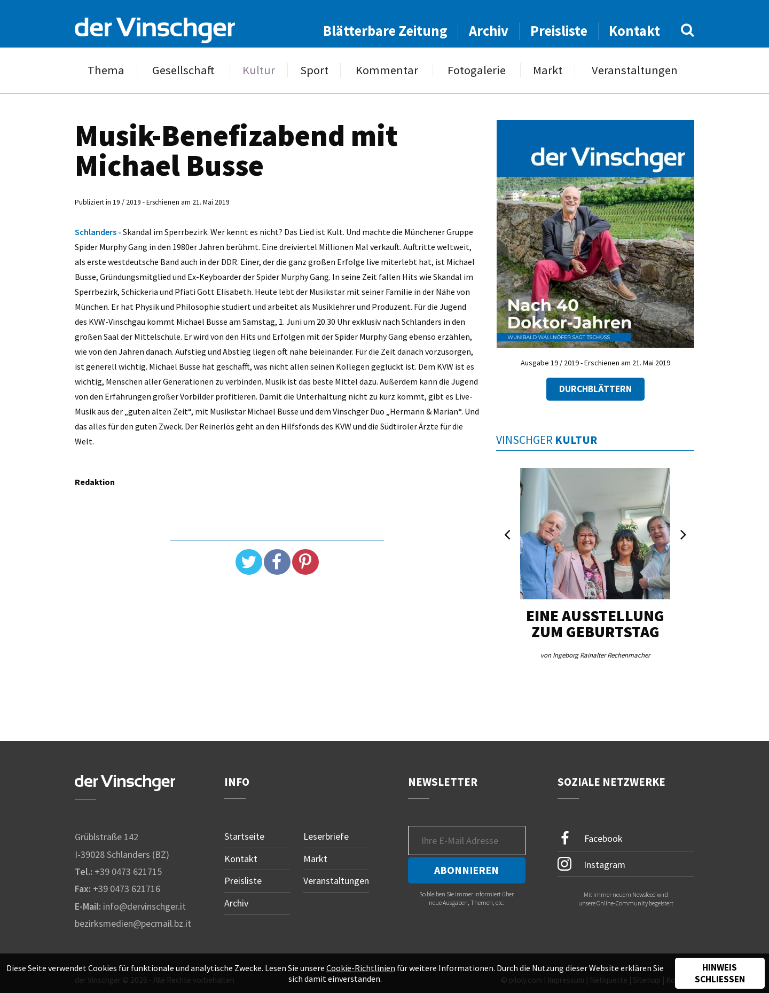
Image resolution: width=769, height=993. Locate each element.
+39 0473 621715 (128, 871)
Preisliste (558, 31)
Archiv (488, 31)
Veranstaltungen (635, 70)
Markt (547, 70)
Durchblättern (595, 389)
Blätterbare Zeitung (385, 31)
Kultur (258, 70)
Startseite (244, 836)
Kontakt (634, 31)
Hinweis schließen (720, 973)
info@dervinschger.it (144, 906)
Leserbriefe (326, 836)
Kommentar (387, 70)
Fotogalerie (477, 70)
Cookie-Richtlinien (360, 968)
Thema (106, 70)
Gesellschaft (183, 70)
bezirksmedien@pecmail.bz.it (133, 923)
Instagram (591, 864)
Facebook (590, 838)
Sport (314, 70)
